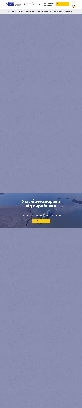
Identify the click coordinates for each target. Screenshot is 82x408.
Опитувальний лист (62, 4)
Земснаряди (30, 11)
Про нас (20, 11)
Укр (73, 7)
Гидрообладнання (44, 11)
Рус (73, 3)
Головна (11, 11)
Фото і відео (58, 11)
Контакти (68, 11)
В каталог (41, 220)
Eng (73, 5)
